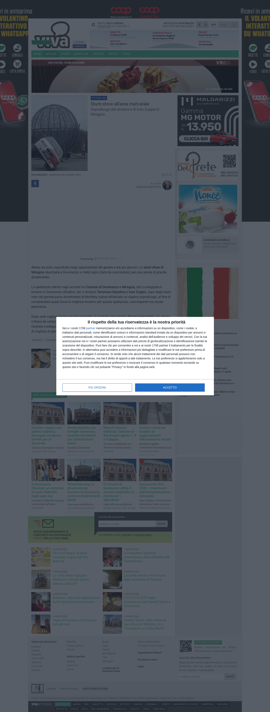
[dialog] (135, 356)
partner (90, 328)
